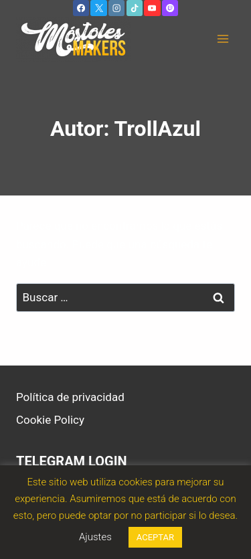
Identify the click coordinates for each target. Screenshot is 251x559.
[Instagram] (116, 8)
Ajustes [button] (95, 537)
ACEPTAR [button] (155, 537)
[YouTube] (152, 8)
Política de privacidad (70, 397)
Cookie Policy (50, 419)
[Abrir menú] (222, 39)
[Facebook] (81, 8)
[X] (98, 8)
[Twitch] (170, 8)
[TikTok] (135, 8)
